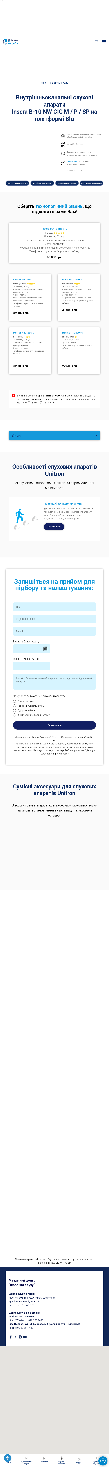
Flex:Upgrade (72, 161)
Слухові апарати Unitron (28, 1259)
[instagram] (20, 1337)
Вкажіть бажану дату (26, 641)
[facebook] (11, 1337)
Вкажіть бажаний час (26, 658)
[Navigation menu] (104, 41)
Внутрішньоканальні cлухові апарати (68, 1259)
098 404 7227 (60, 82)
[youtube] (25, 1337)
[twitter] (15, 1337)
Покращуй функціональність (63, 503)
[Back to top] (7, 1458)
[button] (96, 41)
